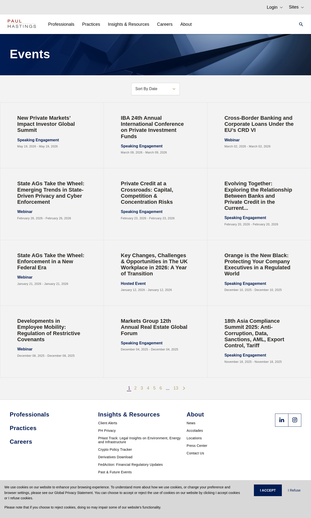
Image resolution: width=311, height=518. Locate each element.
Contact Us (195, 453)
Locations (194, 438)
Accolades (195, 431)
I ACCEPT (268, 490)
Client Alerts (107, 423)
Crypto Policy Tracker (115, 449)
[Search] (299, 24)
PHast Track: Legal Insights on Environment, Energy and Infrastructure (139, 440)
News (191, 423)
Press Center (197, 446)
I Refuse (294, 490)
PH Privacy (107, 431)
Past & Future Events (115, 472)
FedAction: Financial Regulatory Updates (130, 465)
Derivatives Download (115, 457)
